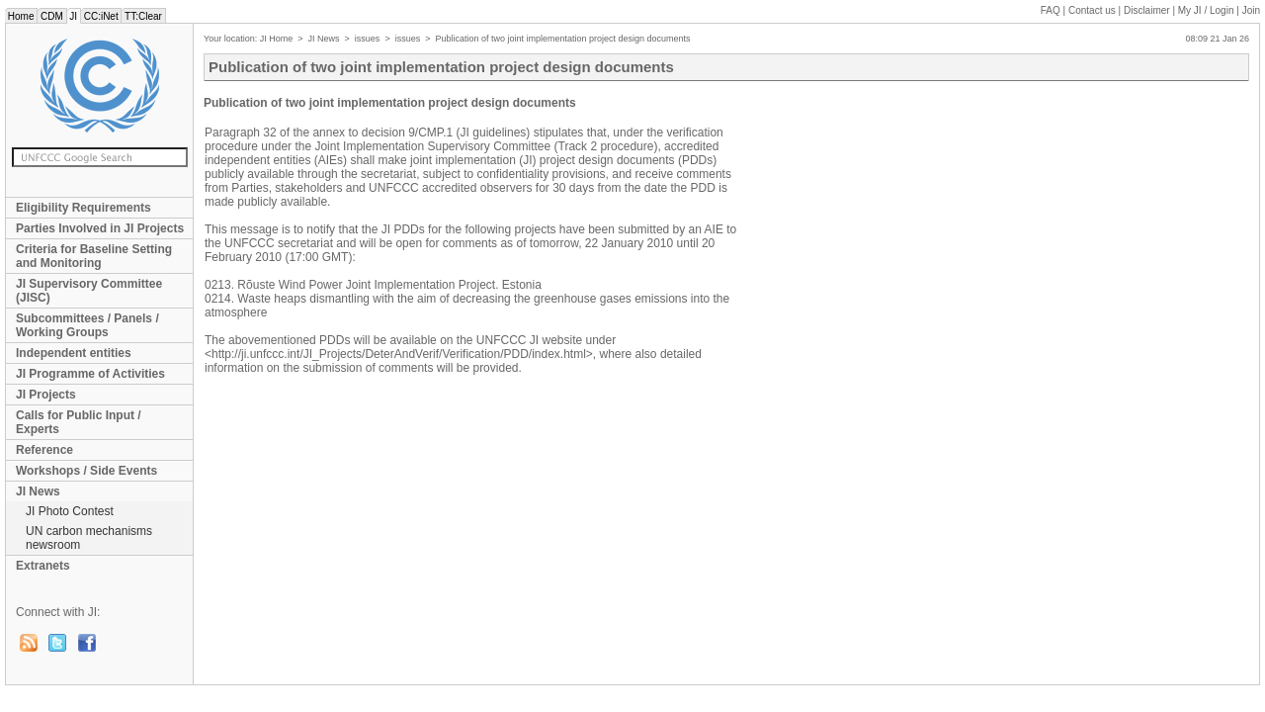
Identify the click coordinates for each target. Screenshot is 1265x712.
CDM (51, 16)
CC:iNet (101, 16)
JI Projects (46, 394)
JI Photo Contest (70, 511)
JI (73, 16)
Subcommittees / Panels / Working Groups (87, 325)
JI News (38, 491)
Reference (44, 450)
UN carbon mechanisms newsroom (89, 538)
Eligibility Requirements (83, 208)
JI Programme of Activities (90, 374)
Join (1251, 10)
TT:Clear (143, 16)
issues (367, 39)
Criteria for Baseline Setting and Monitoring (94, 256)
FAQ (1050, 10)
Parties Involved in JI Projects (100, 228)
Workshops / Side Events (86, 471)
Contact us (1092, 10)
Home (21, 16)
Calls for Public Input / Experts (78, 422)
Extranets (43, 566)
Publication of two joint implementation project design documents (562, 39)
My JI (1206, 10)
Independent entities (73, 353)
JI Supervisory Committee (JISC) (89, 291)
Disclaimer (1147, 10)
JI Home (277, 39)
